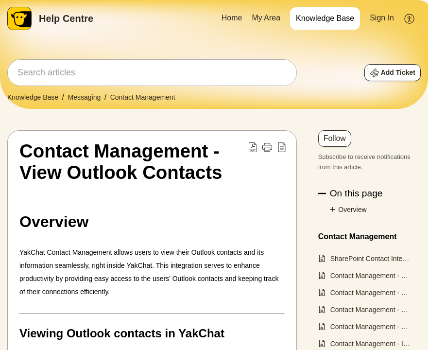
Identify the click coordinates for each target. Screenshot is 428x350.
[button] (410, 18)
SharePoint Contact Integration (370, 258)
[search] (152, 73)
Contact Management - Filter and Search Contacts (370, 310)
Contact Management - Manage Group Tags (370, 327)
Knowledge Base (325, 18)
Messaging (84, 97)
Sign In (382, 18)
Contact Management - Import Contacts (370, 344)
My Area (266, 18)
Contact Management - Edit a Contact (370, 293)
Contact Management (142, 97)
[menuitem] (232, 18)
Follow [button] (335, 138)
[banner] (214, 54)
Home (232, 18)
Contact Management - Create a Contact (370, 276)
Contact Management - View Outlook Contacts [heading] (120, 161)
